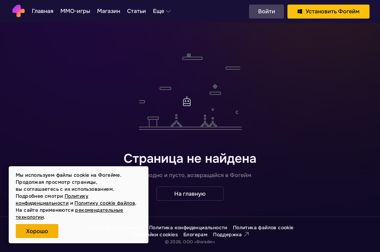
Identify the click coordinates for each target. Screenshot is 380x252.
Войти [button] (266, 11)
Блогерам (195, 234)
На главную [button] (190, 193)
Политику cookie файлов (104, 203)
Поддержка (231, 234)
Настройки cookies (154, 234)
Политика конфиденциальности (188, 227)
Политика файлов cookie (263, 227)
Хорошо (37, 231)
